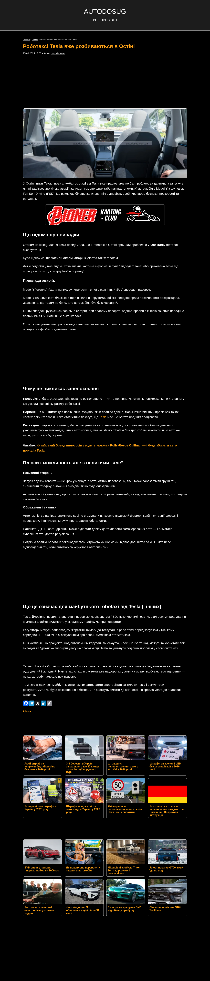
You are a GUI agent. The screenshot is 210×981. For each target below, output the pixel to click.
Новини (35, 40)
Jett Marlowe (58, 53)
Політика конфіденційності (104, 910)
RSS (52, 897)
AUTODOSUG (105, 11)
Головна (26, 40)
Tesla (102, 368)
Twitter (93, 897)
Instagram (114, 897)
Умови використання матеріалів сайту (105, 915)
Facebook (71, 897)
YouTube (155, 897)
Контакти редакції (105, 905)
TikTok (135, 897)
